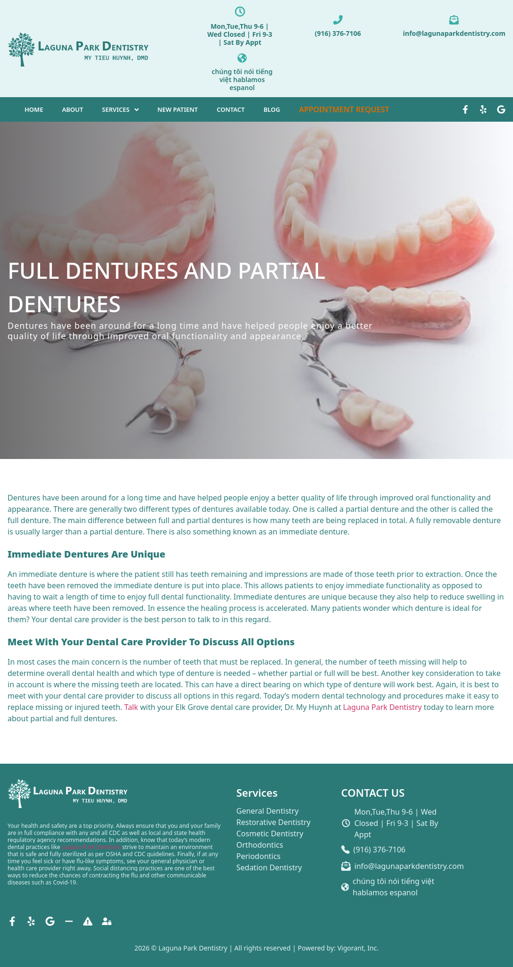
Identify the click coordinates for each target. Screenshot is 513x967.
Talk (131, 707)
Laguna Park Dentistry (382, 707)
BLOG (271, 109)
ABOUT (72, 109)
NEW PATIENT (178, 109)
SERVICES (115, 109)
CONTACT (230, 109)
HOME (34, 109)
